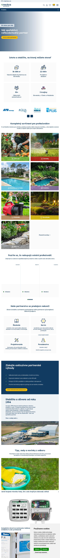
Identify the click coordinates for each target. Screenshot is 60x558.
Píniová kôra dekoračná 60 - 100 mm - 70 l (10, 287)
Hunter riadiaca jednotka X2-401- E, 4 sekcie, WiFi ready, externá (30, 288)
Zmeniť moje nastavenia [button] (41, 552)
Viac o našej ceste (11, 420)
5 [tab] (32, 300)
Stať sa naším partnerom (10, 37)
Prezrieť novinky (44, 236)
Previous (28, 117)
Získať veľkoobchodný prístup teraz (17, 391)
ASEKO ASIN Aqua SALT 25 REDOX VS (49, 287)
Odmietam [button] (45, 549)
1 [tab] (27, 300)
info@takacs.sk (6, 1)
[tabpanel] (10, 281)
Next (31, 117)
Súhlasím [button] (37, 549)
